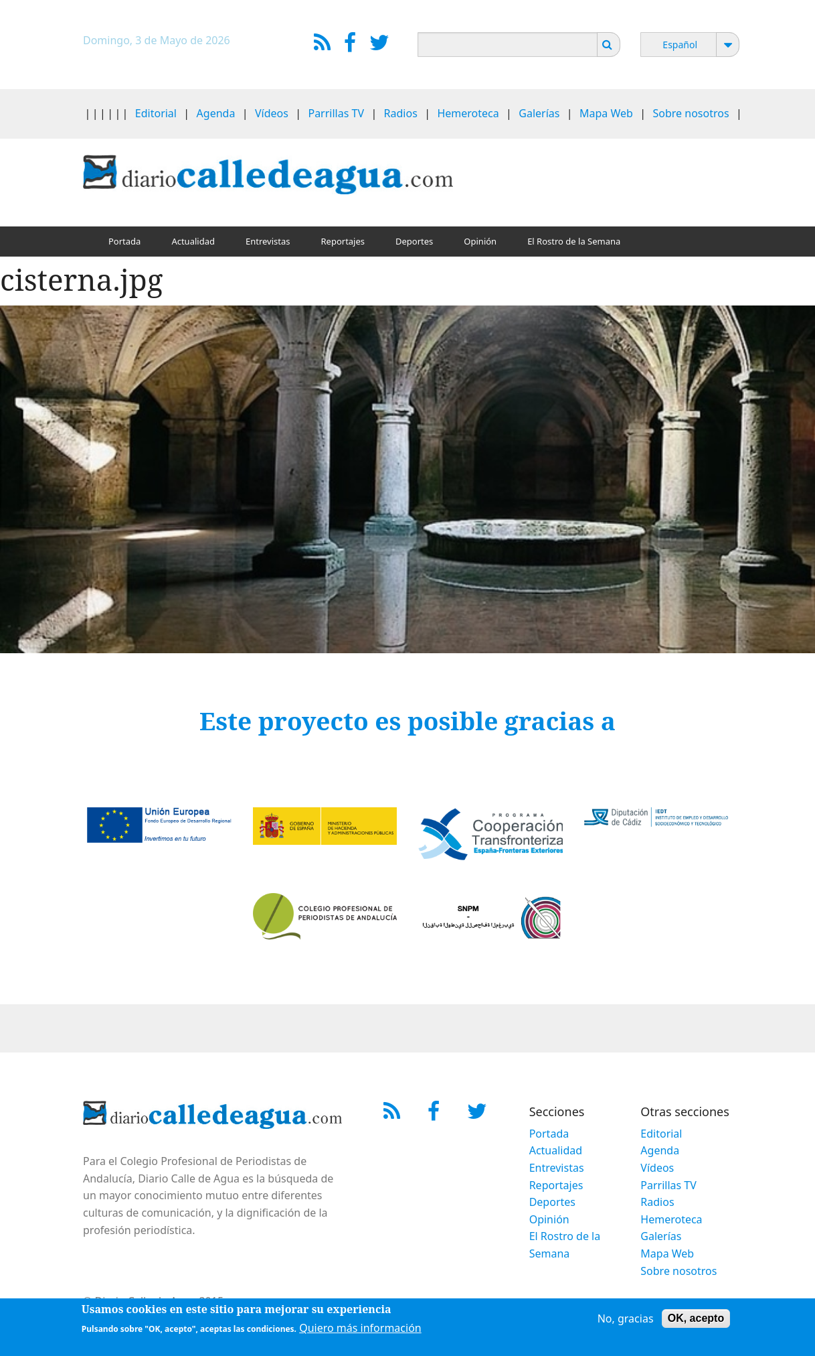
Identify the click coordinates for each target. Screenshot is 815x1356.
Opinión (480, 241)
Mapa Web (606, 113)
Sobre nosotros (691, 113)
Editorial (156, 113)
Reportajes (343, 241)
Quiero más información (360, 1330)
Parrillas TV (336, 113)
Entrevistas (268, 241)
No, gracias (626, 1321)
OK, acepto (696, 1321)
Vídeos (271, 113)
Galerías (539, 113)
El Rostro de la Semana (573, 241)
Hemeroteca (468, 113)
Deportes (414, 241)
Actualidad (193, 241)
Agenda (216, 113)
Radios (401, 113)
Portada (124, 241)
